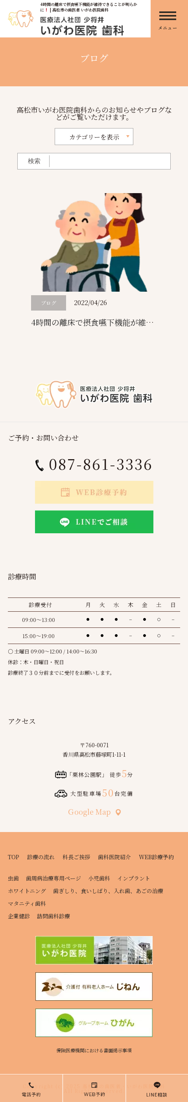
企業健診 (19, 916)
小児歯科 (99, 878)
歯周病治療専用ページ (53, 878)
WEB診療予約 (156, 857)
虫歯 (13, 878)
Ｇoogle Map (94, 811)
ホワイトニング (27, 891)
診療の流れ (41, 857)
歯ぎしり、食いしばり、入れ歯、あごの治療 (108, 891)
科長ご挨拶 (76, 857)
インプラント (133, 878)
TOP (13, 857)
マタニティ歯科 (27, 903)
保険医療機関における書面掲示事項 (94, 1050)
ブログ (48, 303)
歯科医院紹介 (114, 857)
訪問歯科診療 (53, 916)
